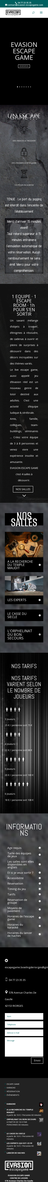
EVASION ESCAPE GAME (24, 51)
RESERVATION (24, 66)
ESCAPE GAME (13, 1084)
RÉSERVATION (13, 1091)
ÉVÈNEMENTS (13, 1095)
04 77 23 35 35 (17, 980)
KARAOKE (11, 1087)
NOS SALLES (23, 489)
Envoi (37, 1060)
